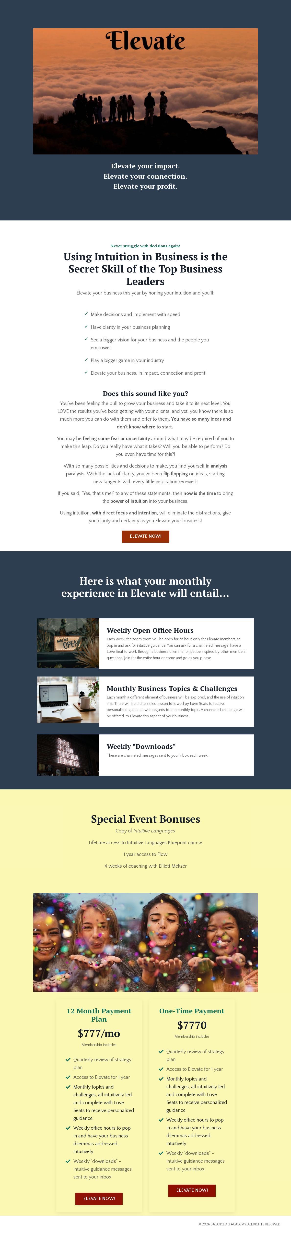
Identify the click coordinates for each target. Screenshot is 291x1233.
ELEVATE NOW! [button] (145, 536)
